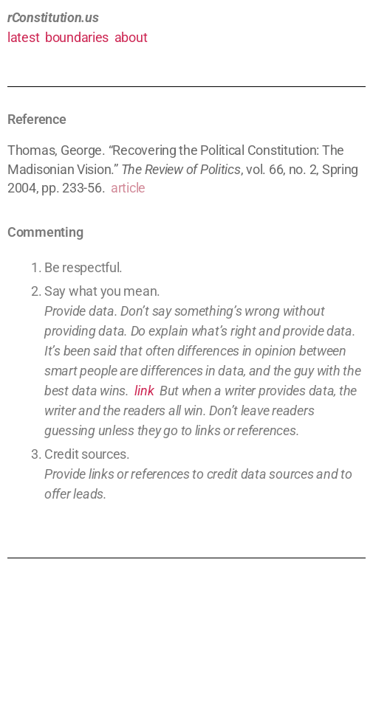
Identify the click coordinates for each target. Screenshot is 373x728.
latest (23, 37)
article (128, 187)
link (144, 390)
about (131, 37)
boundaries (77, 37)
